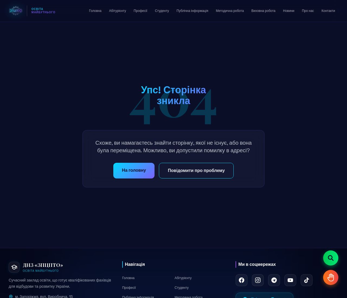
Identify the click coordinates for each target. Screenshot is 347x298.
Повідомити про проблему (196, 170)
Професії (129, 288)
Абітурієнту (183, 278)
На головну (134, 170)
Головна (128, 278)
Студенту (182, 288)
